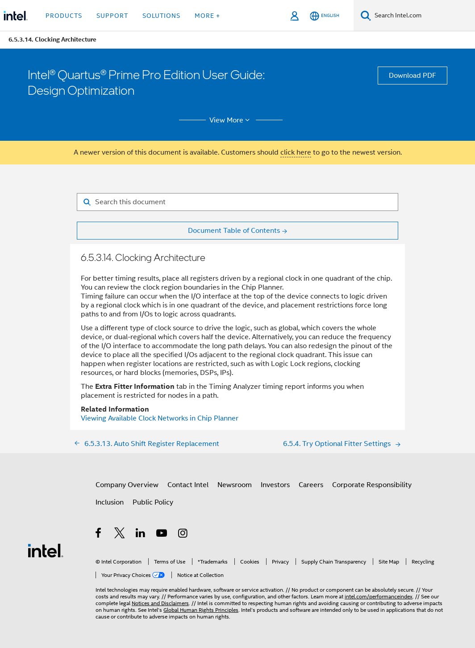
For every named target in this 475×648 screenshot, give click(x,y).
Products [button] (64, 16)
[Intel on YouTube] (162, 534)
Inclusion (110, 502)
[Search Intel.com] (423, 15)
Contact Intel (187, 484)
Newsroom (234, 484)
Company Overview (127, 484)
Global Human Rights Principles (200, 609)
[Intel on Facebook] (99, 534)
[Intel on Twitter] (120, 534)
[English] (325, 15)
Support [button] (112, 16)
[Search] (366, 15)
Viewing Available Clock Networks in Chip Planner (159, 418)
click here (295, 152)
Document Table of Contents (234, 230)
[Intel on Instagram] (183, 534)
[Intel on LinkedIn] (141, 534)
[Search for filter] (237, 202)
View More (231, 120)
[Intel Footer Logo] (45, 550)
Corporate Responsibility (372, 484)
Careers (311, 484)
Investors (275, 484)
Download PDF (412, 75)
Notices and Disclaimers (160, 603)
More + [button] (207, 16)
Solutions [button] (161, 16)
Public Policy (153, 502)
